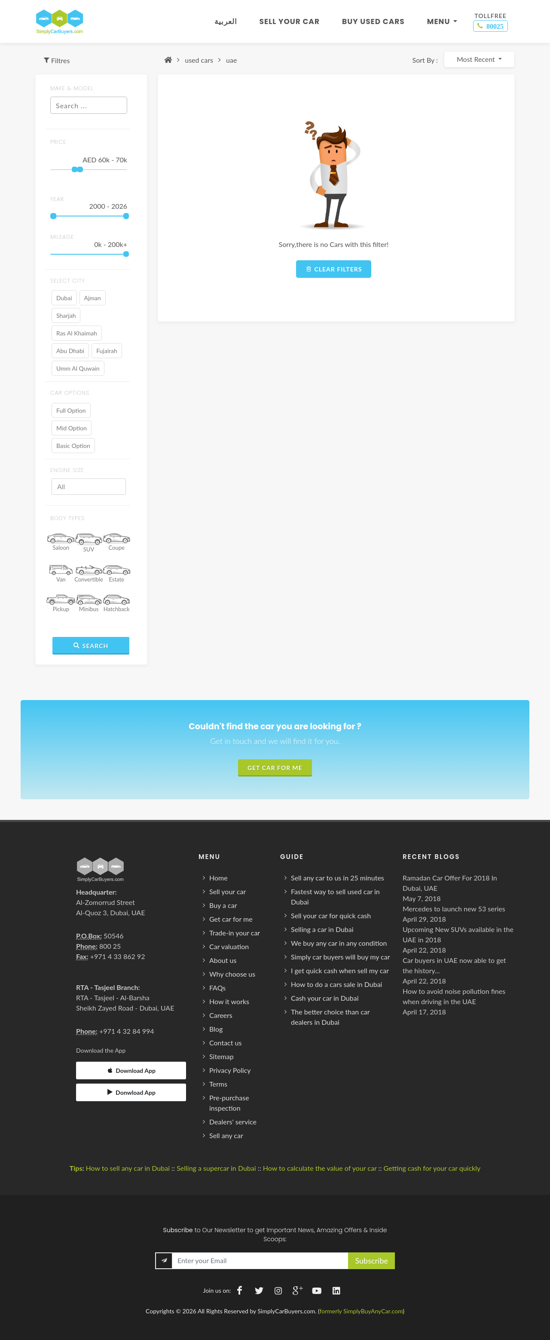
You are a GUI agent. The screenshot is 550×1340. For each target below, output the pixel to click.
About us (222, 960)
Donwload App (131, 1092)
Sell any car (226, 1135)
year (57, 199)
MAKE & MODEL (71, 88)
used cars (199, 60)
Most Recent (477, 59)
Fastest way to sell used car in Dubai (335, 896)
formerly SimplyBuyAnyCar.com (361, 1311)
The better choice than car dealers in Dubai (330, 1017)
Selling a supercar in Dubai (216, 1168)
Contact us (225, 1042)
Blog (216, 1029)
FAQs (217, 988)
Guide (292, 856)
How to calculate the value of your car (320, 1168)
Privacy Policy (230, 1070)
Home (218, 878)
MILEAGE (62, 237)
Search (90, 645)
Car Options (69, 393)
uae (231, 60)
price (58, 142)
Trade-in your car (234, 933)
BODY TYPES (67, 518)
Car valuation (229, 946)
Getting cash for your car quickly (432, 1168)
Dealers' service (233, 1122)
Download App (131, 1070)
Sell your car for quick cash (331, 915)
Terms (218, 1084)
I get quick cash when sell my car (340, 970)
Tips (76, 1168)
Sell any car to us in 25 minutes (337, 878)
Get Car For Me (275, 767)
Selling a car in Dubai (322, 929)
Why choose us (232, 974)
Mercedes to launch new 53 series (454, 908)
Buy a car (223, 905)
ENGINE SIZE (67, 470)
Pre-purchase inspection (229, 1102)
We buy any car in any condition (339, 943)
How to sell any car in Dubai (128, 1168)
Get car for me (231, 919)
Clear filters (334, 269)
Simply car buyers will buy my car (340, 957)
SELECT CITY (67, 281)
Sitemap (221, 1056)
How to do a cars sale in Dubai (336, 984)
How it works (229, 1001)
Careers (220, 1015)
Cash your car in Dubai (325, 998)
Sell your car (227, 891)
